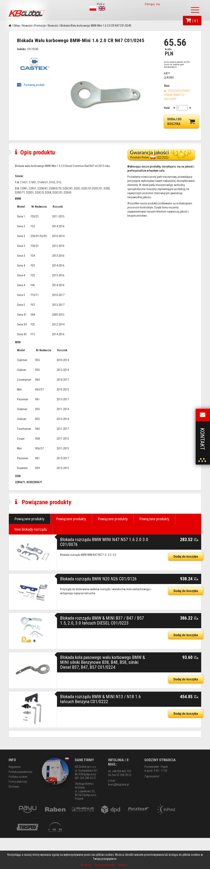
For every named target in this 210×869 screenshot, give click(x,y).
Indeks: (21, 49)
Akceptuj (86, 865)
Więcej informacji (105, 865)
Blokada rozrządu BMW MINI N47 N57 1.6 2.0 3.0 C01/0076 (104, 573)
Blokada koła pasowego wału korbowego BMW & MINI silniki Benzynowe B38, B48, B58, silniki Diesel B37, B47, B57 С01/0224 (102, 693)
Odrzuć (123, 865)
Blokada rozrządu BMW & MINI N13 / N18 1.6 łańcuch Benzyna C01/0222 (100, 731)
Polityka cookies (18, 808)
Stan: (167, 85)
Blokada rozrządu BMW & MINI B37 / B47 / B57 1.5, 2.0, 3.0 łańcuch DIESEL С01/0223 (102, 652)
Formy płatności (18, 813)
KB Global (27, 13)
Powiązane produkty (30, 550)
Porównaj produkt (31, 85)
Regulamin (15, 798)
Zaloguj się (152, 4)
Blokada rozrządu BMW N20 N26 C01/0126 (98, 610)
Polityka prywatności (20, 803)
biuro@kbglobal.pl (118, 816)
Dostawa (14, 818)
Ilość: (167, 107)
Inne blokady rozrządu (31, 561)
